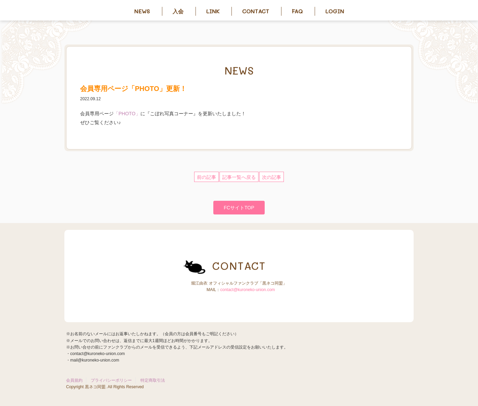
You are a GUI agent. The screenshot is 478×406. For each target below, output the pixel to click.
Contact (255, 11)
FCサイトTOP (239, 207)
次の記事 (271, 177)
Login (334, 11)
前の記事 (206, 177)
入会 (178, 11)
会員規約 (74, 380)
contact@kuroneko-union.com (247, 289)
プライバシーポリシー (111, 380)
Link (212, 11)
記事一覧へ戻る (239, 177)
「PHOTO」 (127, 113)
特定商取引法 (152, 380)
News (142, 11)
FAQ (297, 11)
